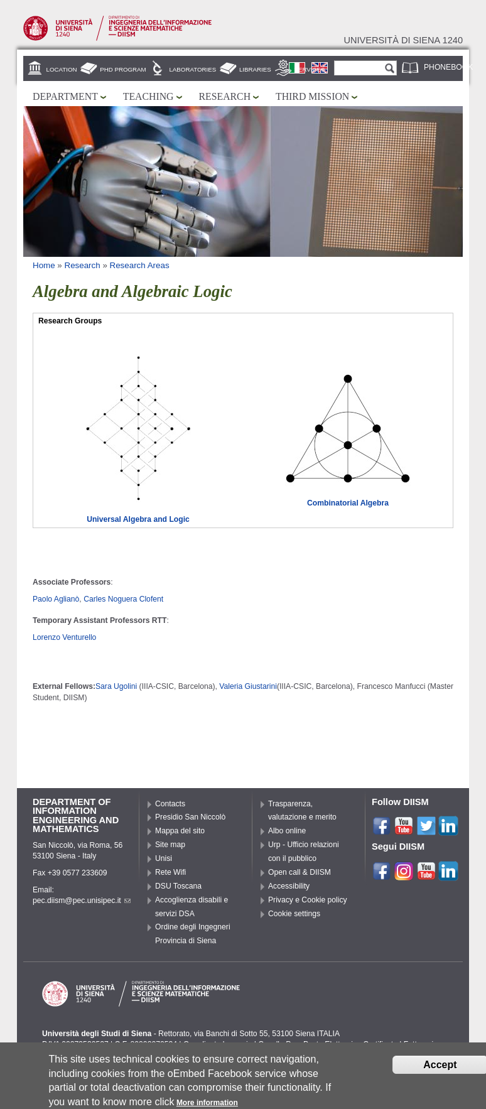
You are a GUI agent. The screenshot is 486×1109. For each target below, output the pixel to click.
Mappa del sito (180, 830)
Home (44, 265)
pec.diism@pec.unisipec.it (82, 900)
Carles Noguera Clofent (123, 599)
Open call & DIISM (299, 872)
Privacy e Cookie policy (307, 899)
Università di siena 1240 (403, 40)
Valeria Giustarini (248, 686)
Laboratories (192, 69)
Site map (170, 844)
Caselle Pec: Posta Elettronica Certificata (327, 1044)
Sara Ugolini (116, 686)
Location (61, 69)
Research (225, 96)
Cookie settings (294, 913)
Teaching (148, 96)
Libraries (255, 69)
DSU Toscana (178, 886)
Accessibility (289, 886)
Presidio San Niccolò (190, 817)
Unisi (163, 858)
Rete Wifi (170, 872)
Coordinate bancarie (217, 1044)
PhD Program (123, 69)
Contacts (170, 803)
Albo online (287, 830)
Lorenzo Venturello (64, 637)
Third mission (312, 96)
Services (309, 69)
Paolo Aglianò (56, 599)
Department (65, 96)
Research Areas (140, 265)
